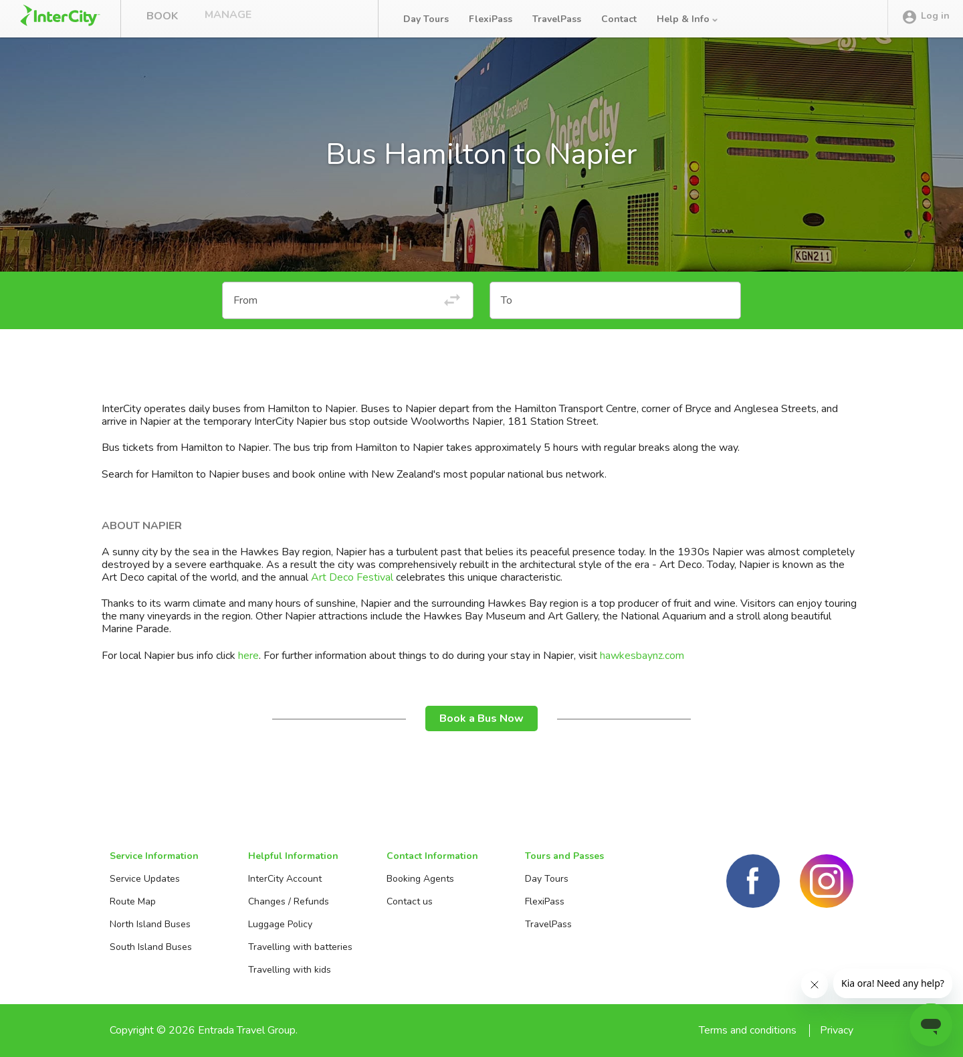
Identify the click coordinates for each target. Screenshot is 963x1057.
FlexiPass (490, 19)
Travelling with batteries (300, 947)
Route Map (133, 901)
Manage (228, 18)
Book (162, 18)
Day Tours (426, 19)
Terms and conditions (747, 1030)
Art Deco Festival (352, 577)
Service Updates (145, 878)
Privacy (836, 1030)
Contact (619, 19)
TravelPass (556, 19)
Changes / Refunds (288, 901)
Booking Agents (420, 878)
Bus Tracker (315, 18)
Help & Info (688, 19)
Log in (925, 19)
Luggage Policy (280, 924)
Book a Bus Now (481, 718)
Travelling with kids (289, 969)
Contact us (410, 901)
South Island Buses (151, 947)
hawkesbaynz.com (642, 655)
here (248, 655)
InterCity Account (285, 878)
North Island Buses (150, 924)
